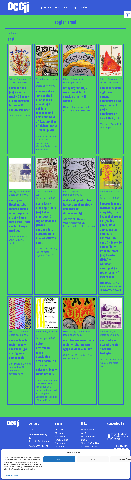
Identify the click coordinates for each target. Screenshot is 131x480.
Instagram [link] (60, 446)
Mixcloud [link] (59, 433)
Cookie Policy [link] (8, 475)
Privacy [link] (16, 475)
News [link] (66, 7)
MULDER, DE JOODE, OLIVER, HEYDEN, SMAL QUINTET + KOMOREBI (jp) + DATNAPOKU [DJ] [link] (78, 206)
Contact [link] (84, 7)
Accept (59, 459)
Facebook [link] (60, 436)
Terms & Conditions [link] (91, 443)
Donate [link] (85, 440)
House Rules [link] (87, 429)
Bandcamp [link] (60, 443)
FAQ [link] (74, 7)
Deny (92, 459)
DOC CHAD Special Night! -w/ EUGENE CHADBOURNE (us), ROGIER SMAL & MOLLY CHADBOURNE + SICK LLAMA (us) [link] (111, 102)
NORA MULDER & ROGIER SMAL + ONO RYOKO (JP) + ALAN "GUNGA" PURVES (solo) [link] (19, 349)
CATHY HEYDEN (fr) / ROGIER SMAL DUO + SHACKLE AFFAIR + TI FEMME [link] (75, 94)
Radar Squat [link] (61, 440)
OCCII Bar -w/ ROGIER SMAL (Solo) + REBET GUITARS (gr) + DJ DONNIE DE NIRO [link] (79, 344)
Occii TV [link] (59, 429)
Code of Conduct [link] (89, 446)
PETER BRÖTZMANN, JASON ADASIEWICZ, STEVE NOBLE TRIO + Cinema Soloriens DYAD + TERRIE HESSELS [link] (46, 358)
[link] (127, 14)
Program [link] (46, 7)
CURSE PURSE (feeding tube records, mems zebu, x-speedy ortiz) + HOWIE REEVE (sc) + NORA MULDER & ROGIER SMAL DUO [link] (20, 215)
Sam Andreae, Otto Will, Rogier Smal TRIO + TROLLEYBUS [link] (110, 346)
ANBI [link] (83, 433)
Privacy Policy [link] (88, 436)
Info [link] (57, 7)
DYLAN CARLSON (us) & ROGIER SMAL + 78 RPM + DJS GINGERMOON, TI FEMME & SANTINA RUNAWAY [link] (19, 98)
